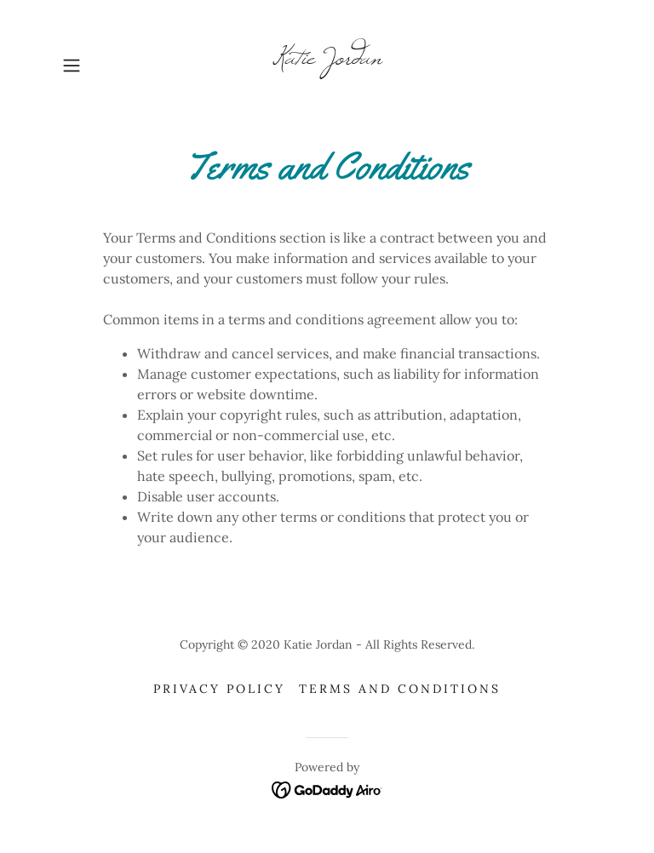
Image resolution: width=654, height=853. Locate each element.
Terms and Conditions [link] (400, 688)
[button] (95, 66)
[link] (327, 58)
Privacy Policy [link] (219, 688)
